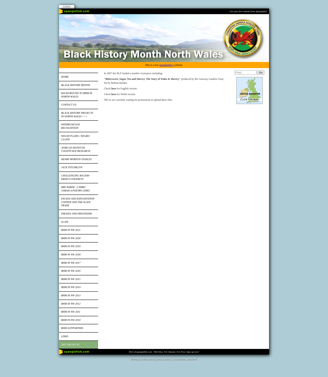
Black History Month (75, 85)
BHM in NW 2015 (70, 279)
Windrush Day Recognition (70, 126)
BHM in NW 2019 (70, 246)
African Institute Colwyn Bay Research (75, 149)
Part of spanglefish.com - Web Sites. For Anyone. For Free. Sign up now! (164, 351)
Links (64, 336)
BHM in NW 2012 (70, 303)
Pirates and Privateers (76, 213)
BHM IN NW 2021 (70, 229)
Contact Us (68, 104)
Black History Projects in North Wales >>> (77, 114)
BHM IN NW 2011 (70, 311)
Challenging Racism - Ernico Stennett (75, 177)
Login (66, 6)
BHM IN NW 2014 (70, 287)
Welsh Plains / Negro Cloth (75, 137)
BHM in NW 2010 (70, 320)
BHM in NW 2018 (70, 254)
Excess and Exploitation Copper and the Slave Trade (77, 202)
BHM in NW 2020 (70, 238)
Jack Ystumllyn (71, 167)
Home (65, 76)
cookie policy (148, 359)
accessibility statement (185, 359)
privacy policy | (165, 359)
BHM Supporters (72, 328)
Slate (65, 221)
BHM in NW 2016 (70, 270)
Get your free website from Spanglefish (248, 11)
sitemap (135, 359)
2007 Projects (70, 344)
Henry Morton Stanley (76, 159)
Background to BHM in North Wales (76, 95)
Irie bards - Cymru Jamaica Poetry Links (75, 189)
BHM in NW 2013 (70, 295)
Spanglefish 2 (166, 65)
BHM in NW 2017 (70, 262)
